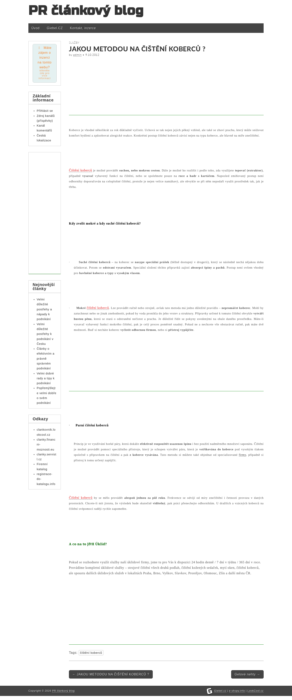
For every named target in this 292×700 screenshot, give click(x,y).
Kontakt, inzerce (83, 28)
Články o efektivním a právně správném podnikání (45, 359)
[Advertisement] (166, 86)
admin (77, 54)
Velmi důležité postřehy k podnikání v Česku (45, 335)
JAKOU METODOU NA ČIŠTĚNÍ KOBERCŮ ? (110, 674)
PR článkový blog (86, 10)
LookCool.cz (256, 690)
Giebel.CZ (55, 28)
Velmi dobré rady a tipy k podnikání (46, 379)
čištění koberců (91, 652)
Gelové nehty (247, 674)
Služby (74, 42)
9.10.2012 (92, 54)
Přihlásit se (45, 111)
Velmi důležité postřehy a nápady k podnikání (44, 310)
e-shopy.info (237, 690)
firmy (242, 454)
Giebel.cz (220, 690)
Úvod (35, 28)
